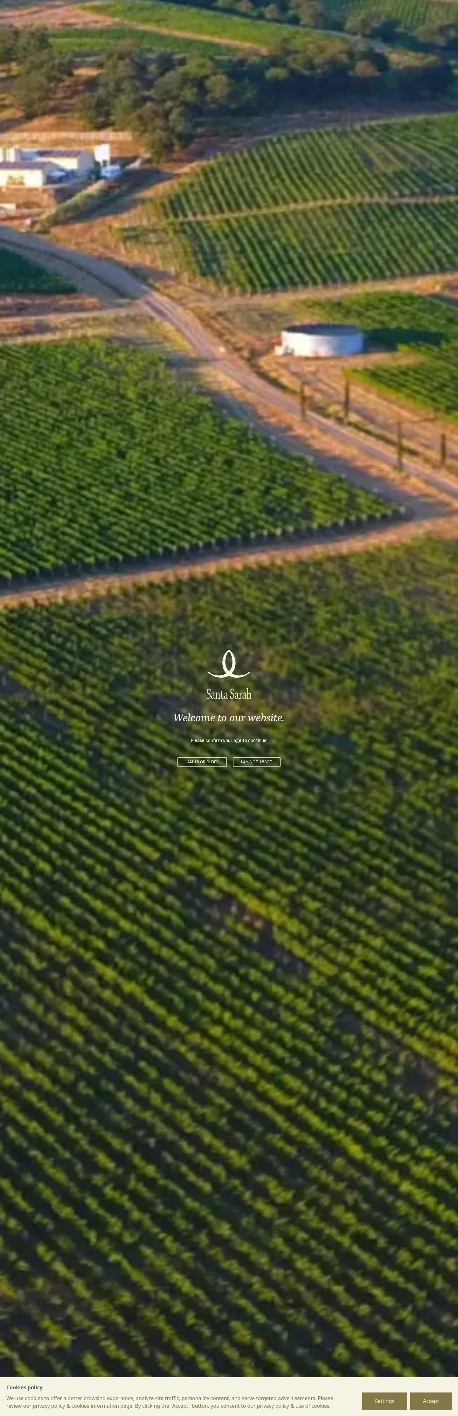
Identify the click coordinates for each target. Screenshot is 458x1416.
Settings (384, 1401)
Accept (431, 1401)
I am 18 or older (202, 762)
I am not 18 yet (257, 762)
